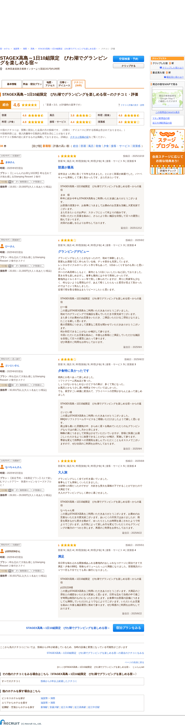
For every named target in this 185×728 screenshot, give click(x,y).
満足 (61, 556)
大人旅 (62, 472)
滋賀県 (16, 49)
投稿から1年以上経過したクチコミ (59, 681)
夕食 (106, 146)
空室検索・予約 (128, 58)
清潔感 (136, 146)
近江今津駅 (67, 707)
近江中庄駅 (94, 707)
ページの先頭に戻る (134, 662)
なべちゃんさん (13, 467)
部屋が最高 (66, 167)
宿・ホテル (5, 49)
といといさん (12, 365)
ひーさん (10, 246)
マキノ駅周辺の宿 (161, 118)
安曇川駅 (54, 707)
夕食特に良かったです (73, 370)
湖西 (25, 49)
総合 (75, 146)
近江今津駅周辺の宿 (162, 123)
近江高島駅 (80, 707)
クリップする (129, 66)
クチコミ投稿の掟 (79, 137)
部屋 (83, 146)
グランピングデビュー (73, 251)
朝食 (98, 146)
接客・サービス (120, 146)
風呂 (91, 146)
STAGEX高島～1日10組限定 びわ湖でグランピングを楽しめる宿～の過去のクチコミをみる (95, 653)
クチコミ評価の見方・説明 (132, 105)
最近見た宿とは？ (175, 77)
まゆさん (10, 162)
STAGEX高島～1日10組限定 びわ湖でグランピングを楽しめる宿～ (68, 49)
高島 (32, 49)
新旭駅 (44, 707)
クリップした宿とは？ (173, 67)
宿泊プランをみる (128, 627)
